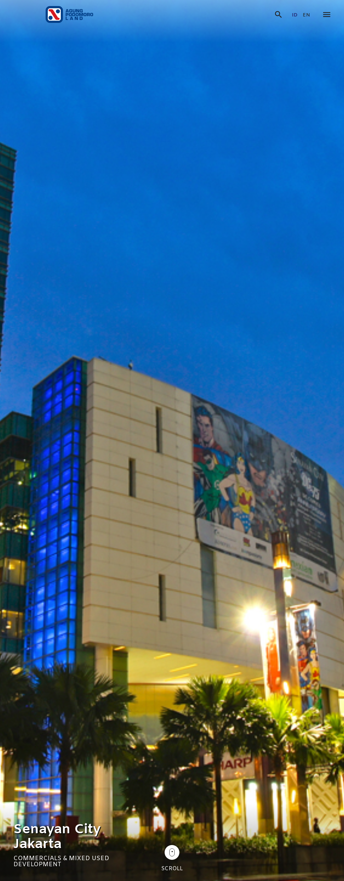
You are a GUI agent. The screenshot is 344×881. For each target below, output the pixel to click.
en (306, 15)
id (295, 15)
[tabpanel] (172, 440)
